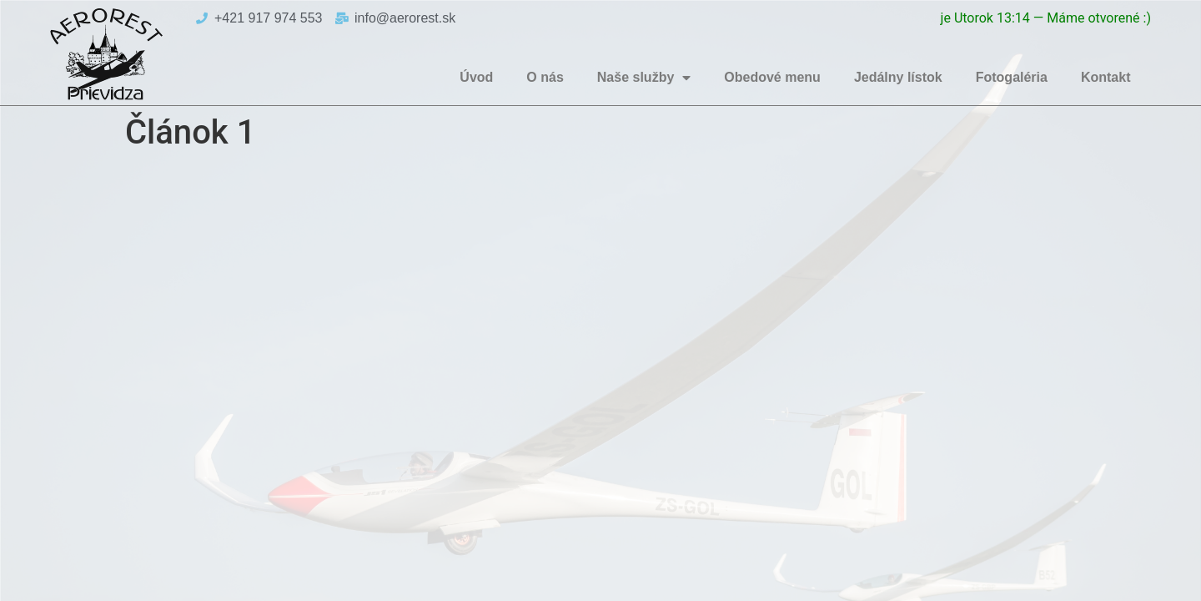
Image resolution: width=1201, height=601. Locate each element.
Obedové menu (772, 77)
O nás (544, 77)
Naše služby (644, 78)
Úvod (476, 77)
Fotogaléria (1012, 77)
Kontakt (1106, 77)
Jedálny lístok (898, 77)
